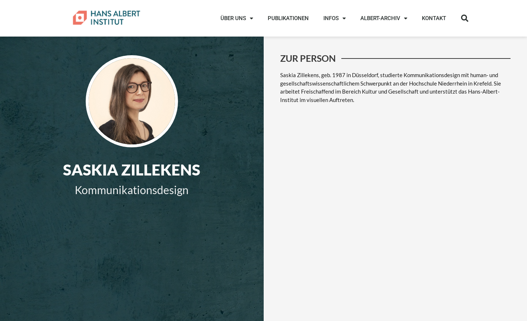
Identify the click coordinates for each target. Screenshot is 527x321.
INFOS (334, 18)
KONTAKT (434, 18)
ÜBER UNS (236, 18)
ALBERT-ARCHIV (383, 18)
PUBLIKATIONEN (288, 18)
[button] (464, 18)
